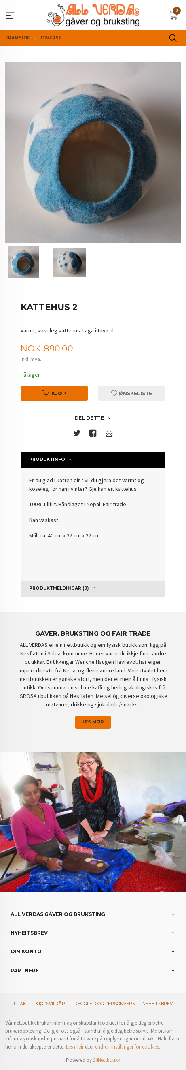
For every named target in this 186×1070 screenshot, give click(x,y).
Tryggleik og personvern (103, 1003)
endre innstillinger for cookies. (127, 1046)
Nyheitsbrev (157, 1003)
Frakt (21, 1003)
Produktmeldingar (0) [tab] (59, 588)
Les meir (93, 722)
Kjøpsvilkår (50, 1003)
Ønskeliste (131, 393)
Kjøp (54, 393)
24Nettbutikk (106, 1060)
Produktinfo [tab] (47, 459)
